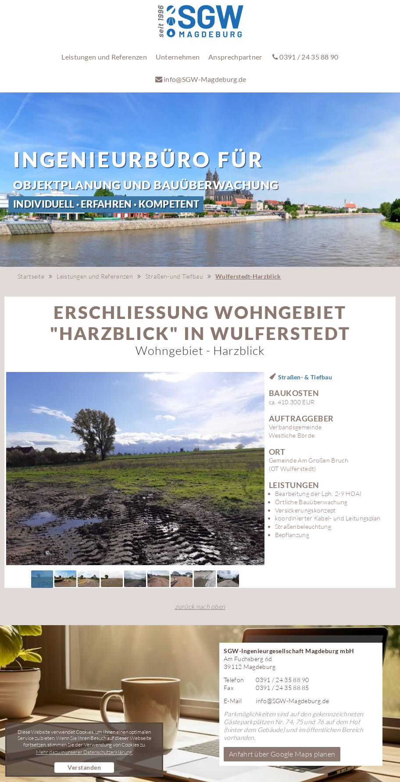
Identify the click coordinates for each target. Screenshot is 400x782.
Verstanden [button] (84, 767)
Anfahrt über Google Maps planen (282, 754)
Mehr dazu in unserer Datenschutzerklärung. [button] (84, 752)
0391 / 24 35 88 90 (305, 57)
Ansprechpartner (235, 57)
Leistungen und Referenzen (104, 57)
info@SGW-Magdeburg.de (200, 79)
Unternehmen (178, 57)
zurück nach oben (200, 606)
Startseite (31, 276)
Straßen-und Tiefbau (174, 276)
